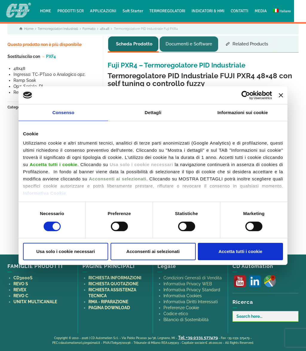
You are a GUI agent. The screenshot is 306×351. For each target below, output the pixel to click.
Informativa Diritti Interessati (190, 300)
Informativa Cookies (182, 294)
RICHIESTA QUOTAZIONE (113, 282)
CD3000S (23, 276)
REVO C (20, 294)
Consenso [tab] (63, 112)
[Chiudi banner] (281, 95)
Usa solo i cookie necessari (65, 251)
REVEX (19, 288)
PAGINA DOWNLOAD (109, 306)
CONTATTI (239, 10)
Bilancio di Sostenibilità (186, 318)
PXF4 (48, 56)
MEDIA (261, 10)
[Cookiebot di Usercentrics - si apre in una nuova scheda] (246, 95)
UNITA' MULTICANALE (35, 300)
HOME (45, 10)
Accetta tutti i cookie (240, 251)
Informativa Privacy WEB (187, 282)
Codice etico (175, 312)
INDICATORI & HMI (208, 10)
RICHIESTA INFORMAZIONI (114, 276)
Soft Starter (133, 10)
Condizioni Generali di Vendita (192, 276)
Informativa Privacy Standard (191, 288)
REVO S (20, 282)
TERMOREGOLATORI (167, 10)
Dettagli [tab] (153, 112)
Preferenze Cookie (181, 306)
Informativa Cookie (44, 193)
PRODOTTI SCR (70, 10)
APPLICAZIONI (103, 10)
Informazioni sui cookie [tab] (243, 112)
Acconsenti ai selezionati (153, 251)
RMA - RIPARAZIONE (108, 300)
